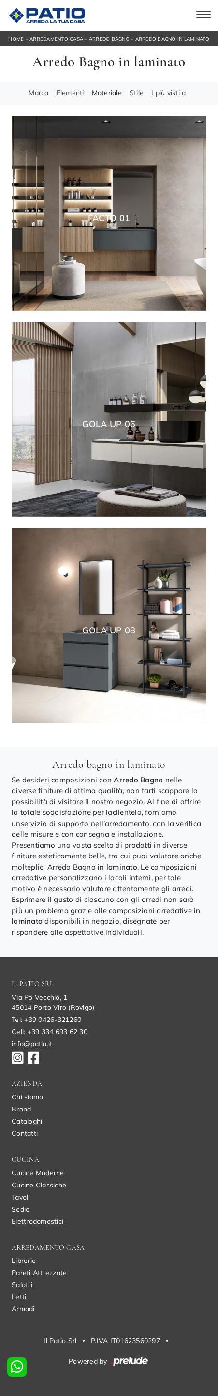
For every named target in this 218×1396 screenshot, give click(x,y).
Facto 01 (109, 218)
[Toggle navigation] (203, 15)
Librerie (24, 1260)
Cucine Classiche (39, 1185)
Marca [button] (38, 93)
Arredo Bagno (109, 39)
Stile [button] (137, 93)
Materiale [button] (107, 93)
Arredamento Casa (56, 39)
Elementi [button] (70, 93)
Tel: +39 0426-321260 (46, 1019)
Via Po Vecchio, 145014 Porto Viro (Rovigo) (53, 1002)
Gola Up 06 (109, 424)
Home (16, 39)
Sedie (20, 1209)
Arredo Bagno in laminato (172, 39)
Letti (19, 1296)
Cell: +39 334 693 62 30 (49, 1031)
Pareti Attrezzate (39, 1272)
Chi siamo (27, 1097)
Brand (21, 1109)
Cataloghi (27, 1121)
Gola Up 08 (109, 630)
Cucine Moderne (38, 1173)
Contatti (25, 1133)
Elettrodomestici (37, 1221)
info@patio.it (32, 1043)
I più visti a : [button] (170, 93)
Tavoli (21, 1197)
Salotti (22, 1284)
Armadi (23, 1309)
